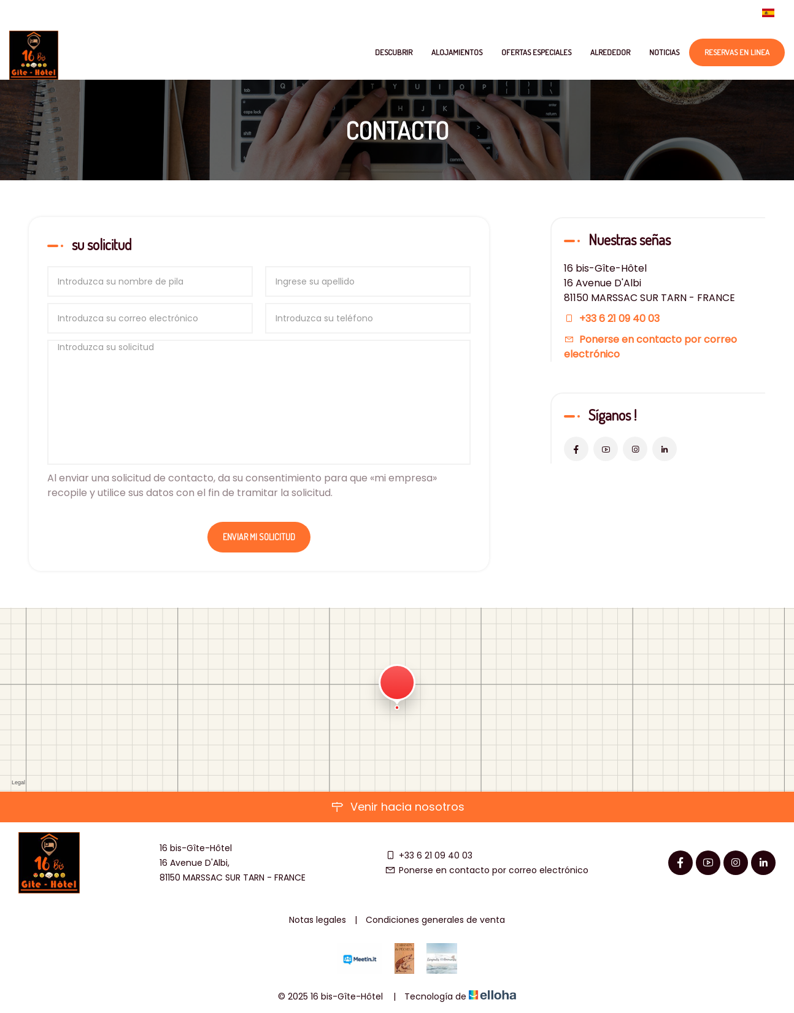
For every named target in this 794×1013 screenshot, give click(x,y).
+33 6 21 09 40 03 (428, 855)
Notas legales (317, 920)
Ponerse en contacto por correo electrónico (486, 870)
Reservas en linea (736, 52)
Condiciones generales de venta (435, 920)
